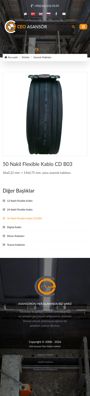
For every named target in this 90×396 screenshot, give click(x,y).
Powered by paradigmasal (45, 369)
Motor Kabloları (15, 235)
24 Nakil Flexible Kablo (19, 209)
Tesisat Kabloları (16, 244)
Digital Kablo (14, 227)
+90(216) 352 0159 (45, 5)
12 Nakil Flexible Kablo (19, 200)
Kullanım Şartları (45, 354)
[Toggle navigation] (83, 26)
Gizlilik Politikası (45, 362)
